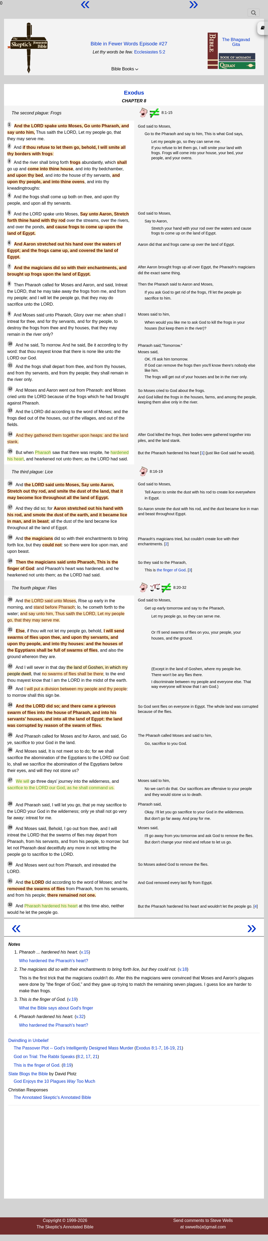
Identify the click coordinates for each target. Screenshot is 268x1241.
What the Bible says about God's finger (56, 1008)
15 (10, 451)
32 (10, 905)
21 (10, 630)
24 (10, 705)
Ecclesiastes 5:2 (149, 52)
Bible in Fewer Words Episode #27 (129, 43)
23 (10, 688)
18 (10, 537)
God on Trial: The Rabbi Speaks (44, 1056)
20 (10, 599)
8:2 (80, 1056)
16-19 (169, 1048)
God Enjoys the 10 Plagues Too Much (54, 1081)
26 (10, 750)
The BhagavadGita (236, 42)
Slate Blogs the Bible (28, 1074)
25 (10, 735)
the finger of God (171, 570)
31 (10, 881)
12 (10, 389)
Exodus (134, 92)
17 (10, 507)
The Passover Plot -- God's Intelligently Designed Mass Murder (73, 1048)
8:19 (67, 1065)
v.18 (183, 969)
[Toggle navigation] (254, 13)
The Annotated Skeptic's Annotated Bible (52, 1097)
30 (10, 864)
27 (10, 780)
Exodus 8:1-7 (148, 1048)
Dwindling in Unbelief (28, 1040)
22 (10, 666)
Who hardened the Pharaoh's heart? (53, 960)
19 (10, 561)
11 (10, 365)
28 (10, 804)
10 (10, 344)
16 (10, 483)
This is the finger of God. (37, 1065)
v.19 (72, 999)
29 (10, 827)
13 (10, 410)
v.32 (80, 1016)
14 (10, 434)
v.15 (85, 952)
